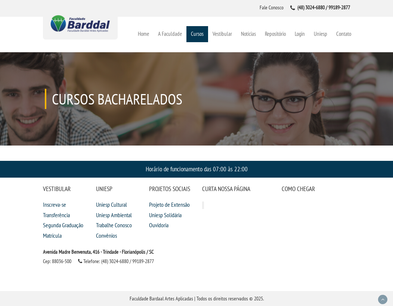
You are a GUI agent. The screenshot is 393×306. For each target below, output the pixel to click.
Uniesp (320, 33)
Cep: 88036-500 (57, 261)
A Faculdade (170, 33)
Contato (343, 33)
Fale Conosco (272, 7)
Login (300, 33)
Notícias (248, 33)
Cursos (197, 33)
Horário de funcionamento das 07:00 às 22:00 (197, 169)
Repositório (275, 33)
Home (143, 33)
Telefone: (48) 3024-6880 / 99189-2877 (116, 261)
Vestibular (222, 33)
